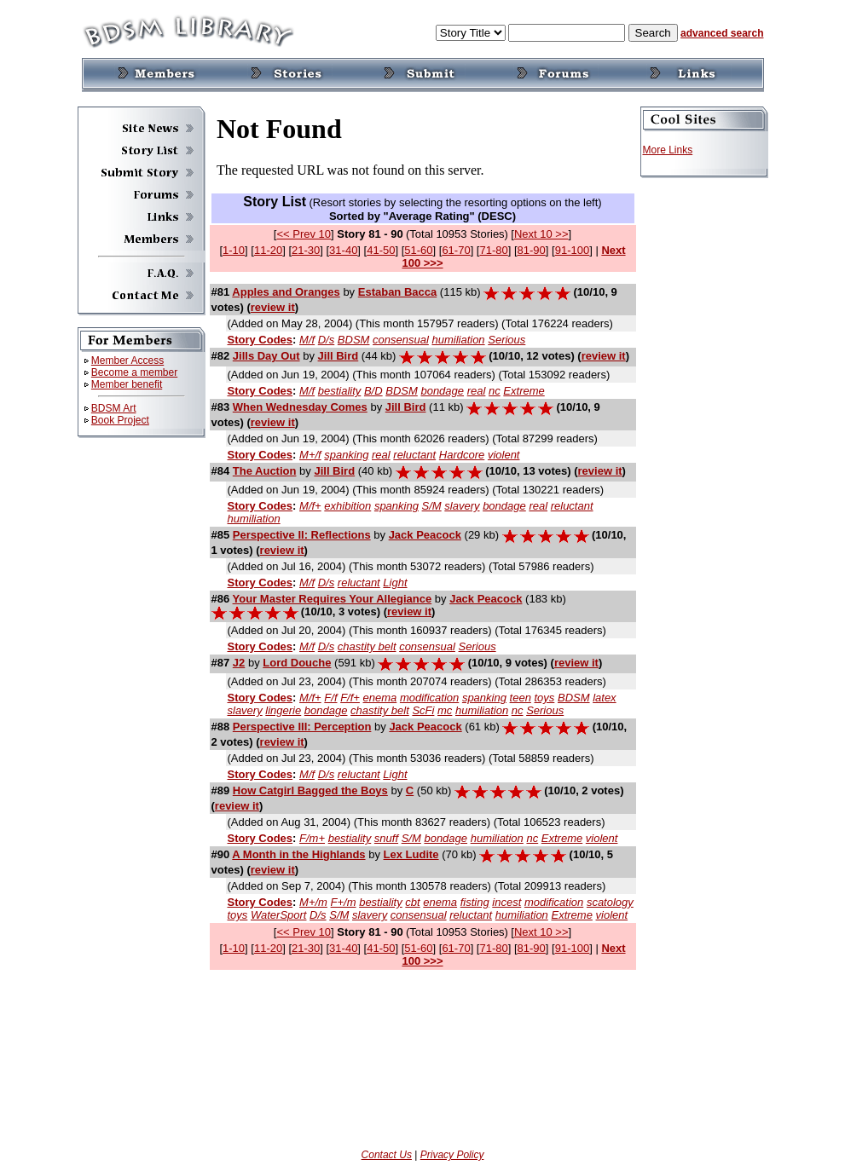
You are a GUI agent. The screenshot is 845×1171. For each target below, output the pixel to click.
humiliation (457, 339)
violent (504, 454)
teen (520, 697)
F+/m (343, 902)
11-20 (268, 250)
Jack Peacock (425, 534)
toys (545, 697)
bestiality (340, 390)
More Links (668, 150)
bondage (442, 390)
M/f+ (310, 505)
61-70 (456, 250)
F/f (330, 697)
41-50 (381, 250)
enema (380, 697)
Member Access (127, 360)
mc (444, 710)
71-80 (493, 250)
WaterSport (279, 915)
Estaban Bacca (397, 292)
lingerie (283, 710)
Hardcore (461, 454)
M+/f (310, 454)
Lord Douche (297, 662)
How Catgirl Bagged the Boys (310, 790)
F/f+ (350, 697)
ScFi (423, 710)
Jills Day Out (266, 355)
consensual (401, 339)
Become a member (134, 372)
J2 (239, 662)
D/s (326, 339)
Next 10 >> (541, 234)
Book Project (120, 420)
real (476, 390)
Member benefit (126, 384)
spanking (346, 454)
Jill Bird (338, 355)
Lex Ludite (411, 854)
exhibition (347, 505)
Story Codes (260, 339)
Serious (506, 339)
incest (506, 902)
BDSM (354, 339)
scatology (610, 902)
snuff (386, 838)
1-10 (234, 250)
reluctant (414, 454)
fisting (474, 902)
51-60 (418, 250)
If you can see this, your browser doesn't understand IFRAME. (423, 149)
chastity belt (367, 646)
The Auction (265, 470)
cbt (412, 902)
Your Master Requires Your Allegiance (332, 598)
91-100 (572, 250)
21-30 (306, 250)
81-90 (532, 250)
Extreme (523, 390)
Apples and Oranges (285, 292)
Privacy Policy (452, 1155)
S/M (432, 505)
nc (495, 390)
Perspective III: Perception (302, 726)
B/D (373, 390)
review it (273, 307)
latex (604, 697)
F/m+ (312, 838)
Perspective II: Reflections (302, 534)
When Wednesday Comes (300, 407)
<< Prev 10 (303, 234)
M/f (307, 339)
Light (395, 582)
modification (429, 697)
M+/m (313, 902)
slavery (461, 505)
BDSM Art (113, 408)
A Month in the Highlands (298, 854)
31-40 (343, 250)
